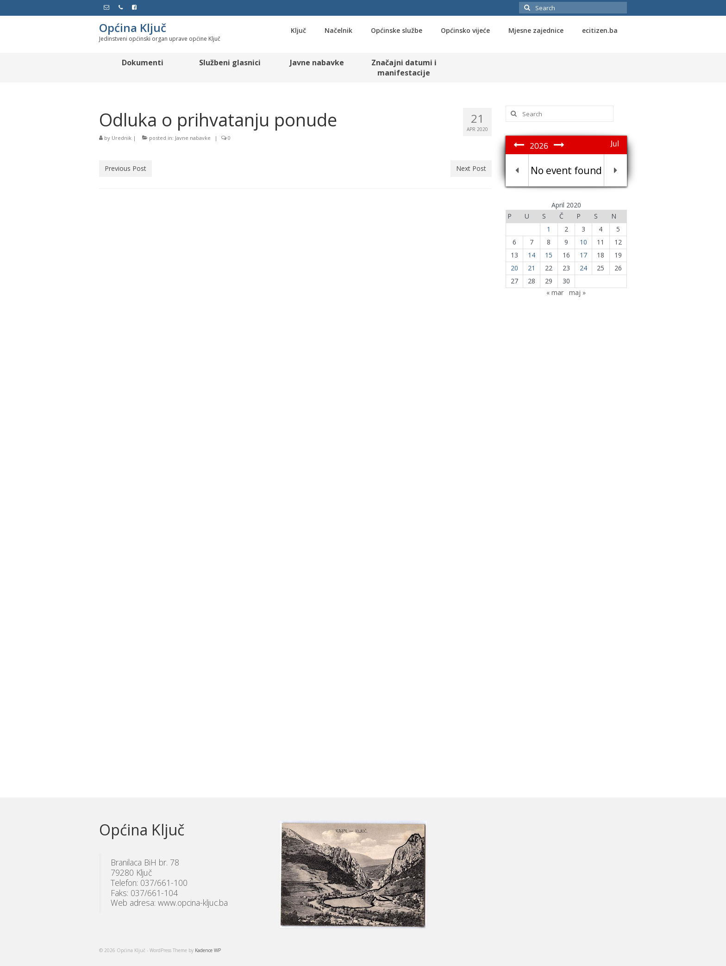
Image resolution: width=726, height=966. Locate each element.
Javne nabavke (193, 137)
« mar (554, 292)
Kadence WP (208, 950)
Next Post (471, 168)
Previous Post (125, 168)
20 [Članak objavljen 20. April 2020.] (514, 267)
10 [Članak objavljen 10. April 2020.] (583, 242)
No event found (566, 170)
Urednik (121, 137)
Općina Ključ (132, 27)
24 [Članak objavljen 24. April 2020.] (583, 267)
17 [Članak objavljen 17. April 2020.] (583, 255)
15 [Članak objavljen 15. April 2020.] (548, 255)
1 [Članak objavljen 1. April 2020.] (549, 229)
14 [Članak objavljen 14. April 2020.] (531, 255)
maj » (577, 292)
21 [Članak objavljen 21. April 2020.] (531, 267)
